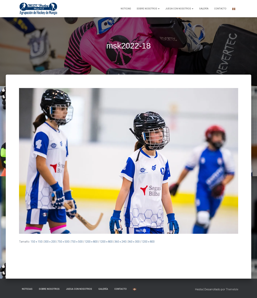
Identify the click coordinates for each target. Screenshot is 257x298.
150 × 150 (36, 241)
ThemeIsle (232, 289)
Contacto (220, 8)
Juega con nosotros (179, 8)
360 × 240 (120, 241)
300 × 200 (50, 241)
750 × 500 (63, 241)
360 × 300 (134, 241)
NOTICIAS (126, 8)
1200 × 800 (91, 241)
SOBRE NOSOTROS (148, 8)
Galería (203, 8)
